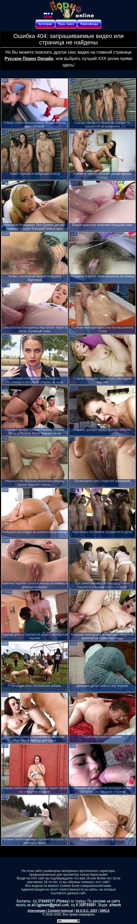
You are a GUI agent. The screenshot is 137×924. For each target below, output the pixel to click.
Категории (45, 24)
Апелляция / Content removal (50, 911)
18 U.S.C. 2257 (86, 911)
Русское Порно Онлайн (29, 58)
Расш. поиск (66, 24)
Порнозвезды (89, 24)
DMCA (104, 911)
